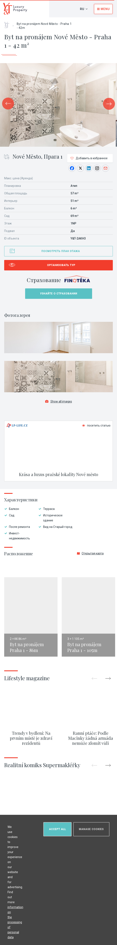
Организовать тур (61, 265)
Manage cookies (90, 828)
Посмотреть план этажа (60, 251)
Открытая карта (90, 553)
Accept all (56, 828)
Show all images (58, 401)
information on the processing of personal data (16, 921)
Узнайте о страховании (58, 293)
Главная (8, 23)
